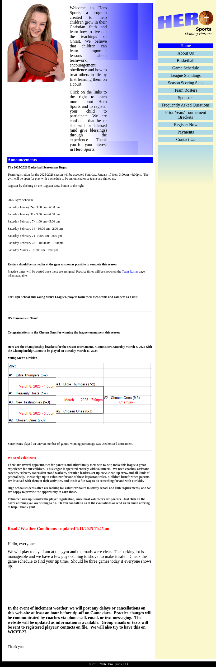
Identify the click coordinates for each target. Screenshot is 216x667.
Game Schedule (185, 68)
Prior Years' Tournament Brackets (185, 114)
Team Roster (130, 271)
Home (185, 45)
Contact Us (185, 139)
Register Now (185, 124)
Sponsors (186, 97)
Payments (185, 132)
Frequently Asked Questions (185, 105)
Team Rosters (185, 90)
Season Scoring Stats (185, 83)
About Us (185, 53)
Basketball (186, 60)
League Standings (186, 75)
